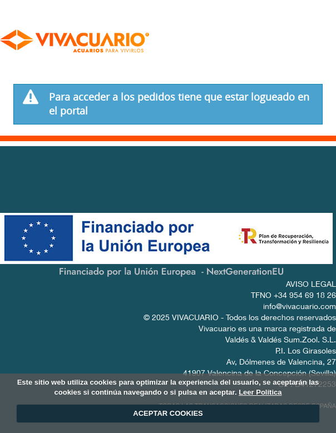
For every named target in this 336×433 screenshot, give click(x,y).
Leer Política (260, 392)
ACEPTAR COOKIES (167, 413)
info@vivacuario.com (299, 307)
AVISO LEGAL (311, 285)
